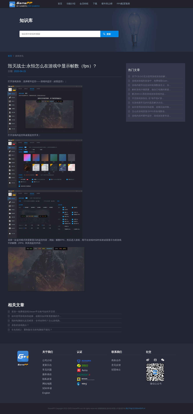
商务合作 (116, 360)
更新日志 (47, 365)
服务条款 (47, 374)
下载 (95, 3)
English (46, 393)
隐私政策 (47, 379)
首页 (60, 3)
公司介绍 (47, 360)
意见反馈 (116, 365)
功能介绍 (71, 3)
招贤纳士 (116, 369)
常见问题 (47, 369)
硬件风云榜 (107, 3)
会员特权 (84, 3)
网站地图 (47, 383)
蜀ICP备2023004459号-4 (135, 408)
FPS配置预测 (123, 3)
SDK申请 (47, 388)
